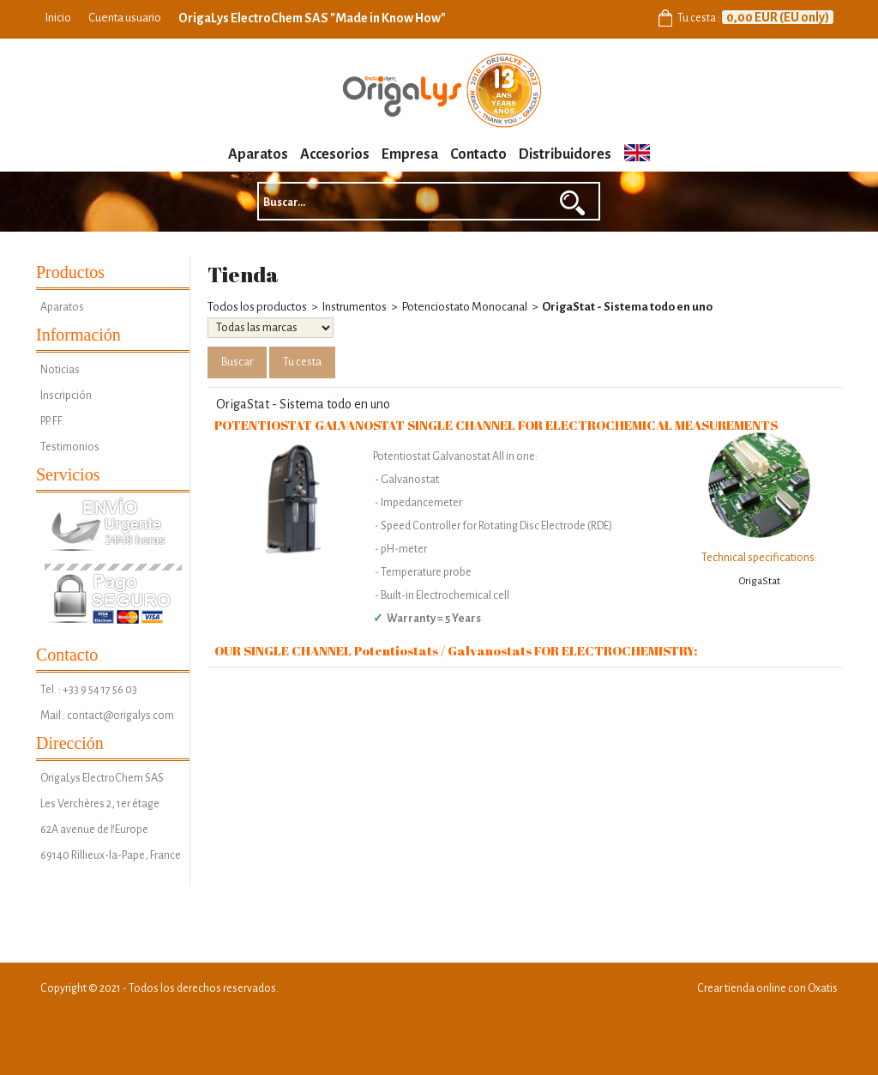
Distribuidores (565, 154)
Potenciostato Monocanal (464, 306)
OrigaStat (759, 581)
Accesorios (335, 154)
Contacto (478, 154)
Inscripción (66, 396)
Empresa (410, 154)
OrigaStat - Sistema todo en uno (627, 306)
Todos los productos (257, 306)
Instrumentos (354, 306)
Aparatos (258, 154)
